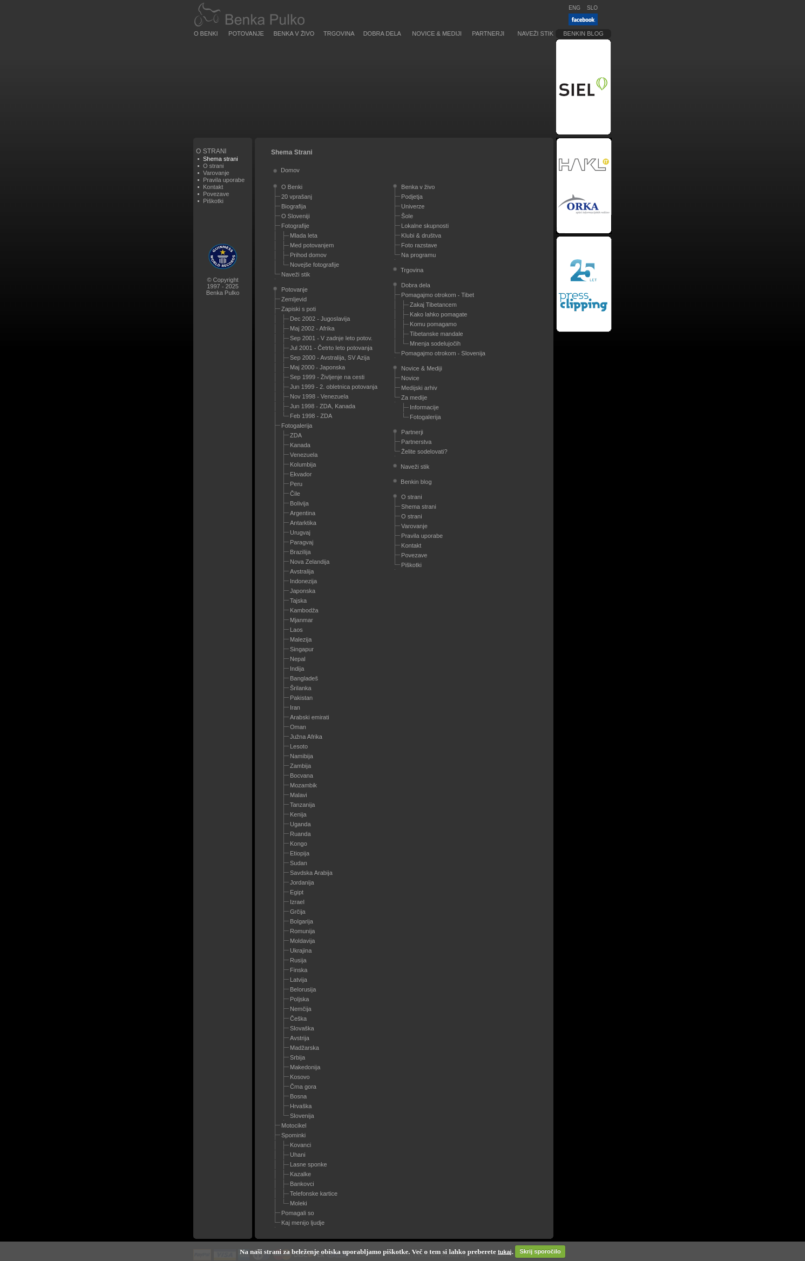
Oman (298, 727)
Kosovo (300, 1077)
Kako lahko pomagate (438, 314)
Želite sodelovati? (424, 451)
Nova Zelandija (309, 561)
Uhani (298, 1154)
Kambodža (304, 610)
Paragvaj (301, 542)
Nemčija (301, 1009)
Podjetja (412, 196)
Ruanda (300, 834)
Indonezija (303, 581)
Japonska (302, 591)
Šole (407, 216)
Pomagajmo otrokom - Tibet (437, 295)
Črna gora (303, 1086)
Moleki (298, 1203)
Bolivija (299, 503)
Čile (295, 493)
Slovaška (302, 1028)
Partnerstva (416, 442)
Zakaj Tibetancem (433, 304)
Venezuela (303, 454)
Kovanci (300, 1145)
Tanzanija (302, 804)
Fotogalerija (296, 425)
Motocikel (293, 1125)
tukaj (505, 1251)
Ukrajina (301, 950)
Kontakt (213, 187)
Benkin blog (583, 33)
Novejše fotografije (314, 264)
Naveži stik (535, 33)
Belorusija (303, 989)
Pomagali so (297, 1213)
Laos (296, 629)
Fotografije (295, 225)
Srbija (297, 1057)
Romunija (302, 931)
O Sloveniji (295, 216)
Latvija (298, 979)
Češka (298, 1018)
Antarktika (303, 523)
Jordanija (302, 882)
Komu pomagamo (433, 324)
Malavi (298, 795)
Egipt (296, 892)
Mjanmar (301, 620)
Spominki (293, 1135)
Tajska (298, 600)
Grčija (298, 911)
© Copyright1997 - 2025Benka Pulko (223, 286)
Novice (410, 378)
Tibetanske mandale (436, 334)
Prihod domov (308, 255)
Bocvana (301, 775)
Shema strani (418, 506)
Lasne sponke (308, 1164)
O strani (213, 166)
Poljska (299, 999)
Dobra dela (382, 33)
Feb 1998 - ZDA (311, 416)
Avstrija (299, 1038)
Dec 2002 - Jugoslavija (320, 318)
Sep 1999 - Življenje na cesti (327, 377)
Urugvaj (300, 532)
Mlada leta (303, 235)
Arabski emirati (309, 717)
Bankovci (302, 1184)
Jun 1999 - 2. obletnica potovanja (333, 386)
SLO (592, 8)
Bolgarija (301, 921)
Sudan (298, 863)
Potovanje (246, 33)
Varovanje (216, 173)
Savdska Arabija (311, 872)
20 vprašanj (296, 196)
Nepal (298, 659)
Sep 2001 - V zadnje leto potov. (331, 338)
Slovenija (302, 1115)
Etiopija (299, 853)
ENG (574, 8)
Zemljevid (294, 299)
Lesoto (299, 746)
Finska (298, 970)
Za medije (414, 397)
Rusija (298, 960)
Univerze (412, 206)
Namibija (301, 756)
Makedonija (305, 1067)
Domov (290, 170)
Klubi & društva (421, 235)
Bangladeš (304, 678)
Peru (296, 484)
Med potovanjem (312, 245)
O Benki (206, 33)
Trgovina (338, 33)
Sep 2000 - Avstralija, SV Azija (330, 357)
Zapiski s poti (298, 309)
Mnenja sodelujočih (435, 343)
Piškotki (213, 201)
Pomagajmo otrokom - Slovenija (443, 353)
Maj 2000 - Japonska (317, 367)
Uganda (300, 824)
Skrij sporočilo (539, 1251)
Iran (295, 707)
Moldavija (302, 941)
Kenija (298, 814)
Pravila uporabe (224, 180)
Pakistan (301, 697)
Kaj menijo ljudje (302, 1222)
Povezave (216, 194)
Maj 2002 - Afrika (312, 328)
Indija (297, 668)
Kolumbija (303, 464)
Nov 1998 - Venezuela (319, 396)
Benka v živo (294, 33)
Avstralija (302, 571)
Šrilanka (301, 688)
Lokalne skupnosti (425, 225)
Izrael (297, 902)
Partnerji (488, 33)
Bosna (298, 1096)
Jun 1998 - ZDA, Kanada (322, 406)
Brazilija (300, 552)
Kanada (300, 445)
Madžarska (304, 1047)
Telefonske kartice (313, 1193)
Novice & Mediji (437, 33)
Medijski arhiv (419, 388)
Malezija (301, 639)
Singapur (302, 649)
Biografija (293, 206)
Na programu (418, 255)
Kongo (298, 843)
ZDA (296, 435)
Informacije (424, 407)
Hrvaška (301, 1106)
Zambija (300, 766)
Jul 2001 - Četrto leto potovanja (331, 348)
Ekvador (301, 474)
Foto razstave (419, 245)
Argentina (302, 513)
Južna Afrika (306, 736)
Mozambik (303, 785)
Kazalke (300, 1174)
